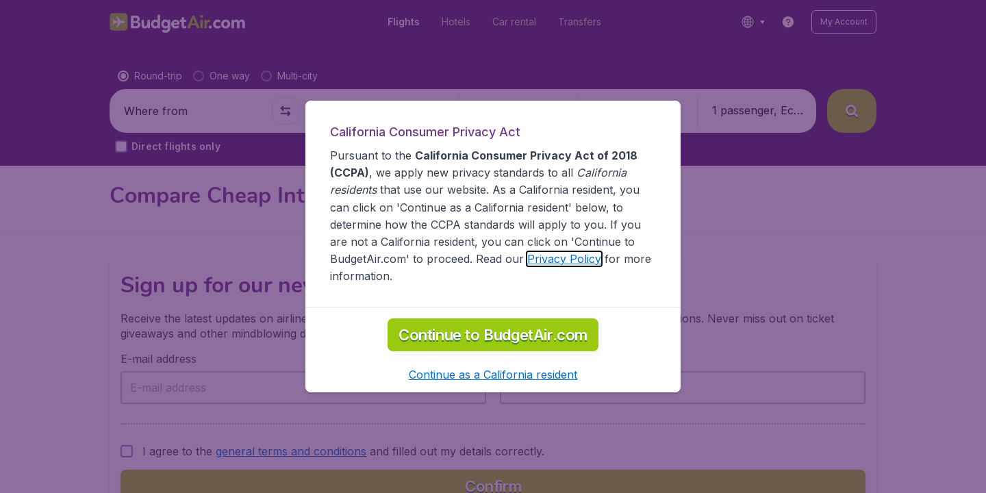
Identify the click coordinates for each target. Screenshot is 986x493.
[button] (493, 374)
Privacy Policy (564, 259)
